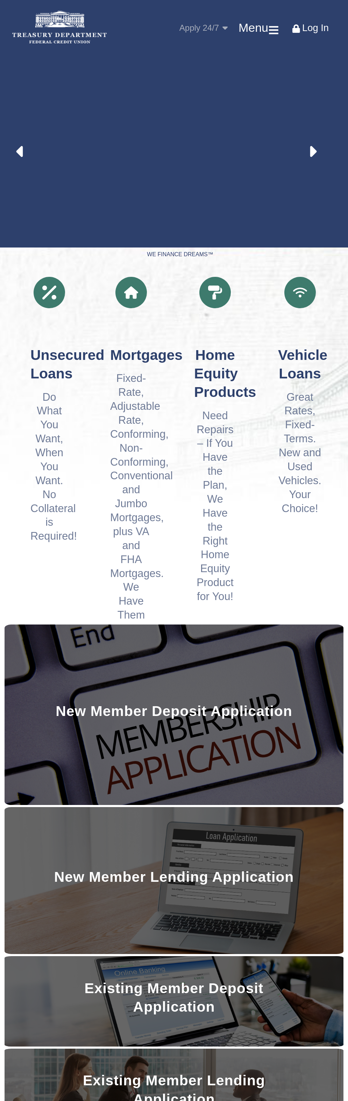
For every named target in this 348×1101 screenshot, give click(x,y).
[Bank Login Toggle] (310, 28)
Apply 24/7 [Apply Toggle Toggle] (203, 27)
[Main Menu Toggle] (257, 27)
